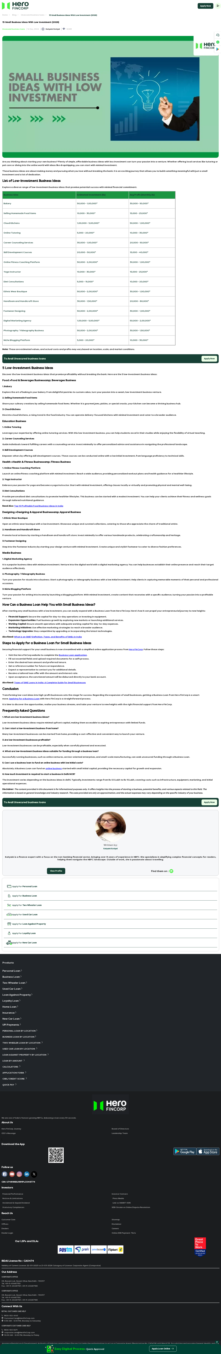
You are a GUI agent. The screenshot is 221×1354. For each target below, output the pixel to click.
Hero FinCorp (136, 649)
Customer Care (8, 1220)
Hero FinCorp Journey (11, 1129)
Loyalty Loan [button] (11, 1000)
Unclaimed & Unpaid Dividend (16, 1203)
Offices (5, 1224)
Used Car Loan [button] (12, 988)
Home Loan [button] (10, 1006)
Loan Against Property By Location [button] (25, 1054)
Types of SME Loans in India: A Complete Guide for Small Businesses (50, 682)
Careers (115, 1228)
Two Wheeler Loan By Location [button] (22, 1042)
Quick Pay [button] (9, 1084)
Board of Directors (120, 1129)
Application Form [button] (14, 1072)
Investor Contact (120, 1194)
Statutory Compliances (13, 1207)
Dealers (5, 1228)
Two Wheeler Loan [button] (15, 982)
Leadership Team (120, 1133)
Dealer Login (7, 1233)
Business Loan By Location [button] (19, 1036)
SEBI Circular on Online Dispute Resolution (131, 1207)
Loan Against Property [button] (17, 994)
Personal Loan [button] (12, 970)
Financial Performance (12, 1194)
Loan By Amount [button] (13, 1060)
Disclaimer (116, 1224)
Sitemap (116, 1220)
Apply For (21, 886)
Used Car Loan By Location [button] (20, 1048)
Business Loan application (73, 655)
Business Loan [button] (12, 976)
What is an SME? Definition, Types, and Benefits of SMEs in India (48, 637)
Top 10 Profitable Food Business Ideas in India (38, 506)
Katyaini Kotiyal (53, 29)
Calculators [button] (11, 1066)
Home (5, 15)
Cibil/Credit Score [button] (14, 1078)
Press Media (118, 1198)
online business (54, 768)
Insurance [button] (9, 1012)
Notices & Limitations (12, 1198)
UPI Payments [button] (11, 1024)
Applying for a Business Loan (24, 699)
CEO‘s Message (9, 1133)
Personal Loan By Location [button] (20, 1030)
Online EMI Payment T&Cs (124, 1233)
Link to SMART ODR (121, 1203)
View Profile (56, 871)
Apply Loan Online (163, 1349)
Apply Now (205, 6)
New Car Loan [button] (12, 1018)
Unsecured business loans (32, 15)
